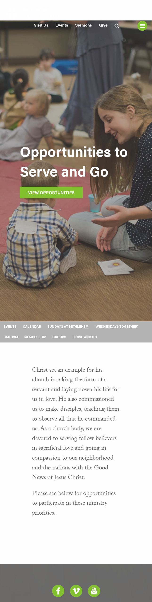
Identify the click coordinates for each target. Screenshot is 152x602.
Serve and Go (85, 336)
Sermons (83, 25)
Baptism (11, 336)
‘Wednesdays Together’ (116, 326)
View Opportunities (51, 192)
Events (61, 25)
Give (103, 25)
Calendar (32, 326)
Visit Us (41, 25)
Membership (35, 336)
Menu (142, 26)
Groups (59, 336)
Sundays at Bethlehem (67, 326)
